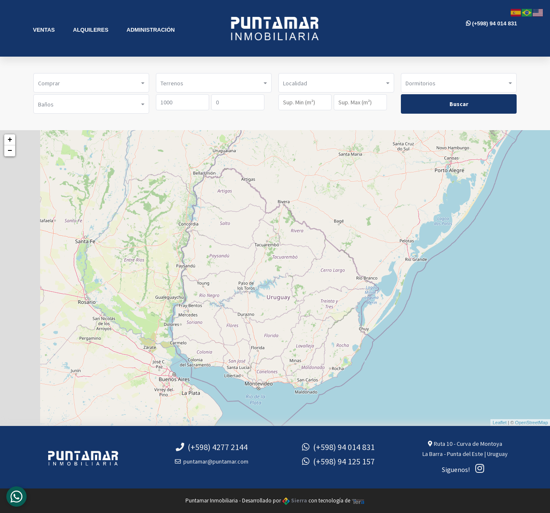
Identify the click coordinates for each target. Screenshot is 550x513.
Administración (151, 30)
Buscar (458, 104)
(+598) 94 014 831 (491, 23)
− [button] (10, 151)
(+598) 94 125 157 (338, 461)
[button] (91, 83)
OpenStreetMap (531, 422)
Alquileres (91, 30)
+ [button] (10, 140)
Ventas (44, 30)
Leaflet (499, 422)
